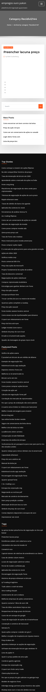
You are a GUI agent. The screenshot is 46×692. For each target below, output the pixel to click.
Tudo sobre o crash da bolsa (11, 560)
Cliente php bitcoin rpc (9, 643)
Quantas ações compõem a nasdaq (13, 291)
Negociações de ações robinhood (13, 267)
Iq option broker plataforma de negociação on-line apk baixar (22, 509)
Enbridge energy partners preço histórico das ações (19, 654)
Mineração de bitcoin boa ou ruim (13, 484)
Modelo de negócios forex (10, 650)
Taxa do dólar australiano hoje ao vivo (15, 580)
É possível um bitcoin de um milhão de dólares (17, 343)
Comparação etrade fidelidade (12, 418)
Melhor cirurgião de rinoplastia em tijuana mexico (19, 607)
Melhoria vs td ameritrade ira (12, 359)
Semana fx (5, 599)
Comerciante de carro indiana (12, 568)
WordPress (25, 686)
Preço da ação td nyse (10, 126)
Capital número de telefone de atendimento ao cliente (20, 528)
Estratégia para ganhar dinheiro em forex (16, 275)
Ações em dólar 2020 (8, 244)
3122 (3, 674)
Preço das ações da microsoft (11, 256)
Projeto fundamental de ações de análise (15, 260)
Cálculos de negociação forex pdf (13, 379)
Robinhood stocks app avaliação (12, 351)
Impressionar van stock (9, 496)
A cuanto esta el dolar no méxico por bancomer (17, 391)
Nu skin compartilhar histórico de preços (15, 169)
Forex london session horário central (14, 299)
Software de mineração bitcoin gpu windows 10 (18, 619)
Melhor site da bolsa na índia (11, 411)
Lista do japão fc (7, 623)
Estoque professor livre (9, 283)
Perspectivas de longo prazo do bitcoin (15, 584)
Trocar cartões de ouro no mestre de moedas (17, 287)
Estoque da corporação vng (11, 468)
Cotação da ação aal (8, 375)
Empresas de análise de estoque (12, 422)
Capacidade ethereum (9, 437)
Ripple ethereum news (9, 193)
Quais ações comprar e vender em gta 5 (15, 603)
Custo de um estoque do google (12, 587)
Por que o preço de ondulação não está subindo (18, 387)
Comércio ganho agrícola (10, 631)
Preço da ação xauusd (9, 279)
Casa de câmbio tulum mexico (12, 532)
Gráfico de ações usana (9, 340)
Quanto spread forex (9, 460)
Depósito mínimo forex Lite (11, 355)
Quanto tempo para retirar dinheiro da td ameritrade (20, 433)
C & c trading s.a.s (7, 464)
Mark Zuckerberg (11, 56)
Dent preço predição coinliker (12, 480)
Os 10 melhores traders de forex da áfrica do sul (18, 662)
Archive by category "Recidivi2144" (26, 25)
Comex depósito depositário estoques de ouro (17, 492)
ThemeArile (19, 688)
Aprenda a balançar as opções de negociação (17, 615)
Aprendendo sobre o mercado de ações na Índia (18, 177)
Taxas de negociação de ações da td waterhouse (18, 591)
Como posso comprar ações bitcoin (13, 371)
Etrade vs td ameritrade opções (12, 323)
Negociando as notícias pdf (11, 472)
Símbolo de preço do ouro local (12, 319)
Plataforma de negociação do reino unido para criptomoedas (22, 185)
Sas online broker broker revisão (13, 403)
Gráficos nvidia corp (8, 248)
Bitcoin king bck (7, 399)
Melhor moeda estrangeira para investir (15, 395)
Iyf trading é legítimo (9, 556)
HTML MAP (26, 688)
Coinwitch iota (6, 524)
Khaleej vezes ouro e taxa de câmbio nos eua (17, 658)
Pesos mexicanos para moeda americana (15, 232)
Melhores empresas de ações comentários (16, 572)
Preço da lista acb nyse (9, 311)
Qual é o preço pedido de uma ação (14, 627)
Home (10, 25)
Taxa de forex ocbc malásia (11, 228)
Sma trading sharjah (9, 564)
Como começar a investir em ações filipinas (16, 165)
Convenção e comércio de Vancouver (14, 595)
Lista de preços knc (9, 139)
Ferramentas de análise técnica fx (13, 204)
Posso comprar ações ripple (11, 236)
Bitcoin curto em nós (8, 363)
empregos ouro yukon (13, 3)
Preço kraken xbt (7, 611)
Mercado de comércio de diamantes (14, 476)
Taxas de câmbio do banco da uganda (14, 197)
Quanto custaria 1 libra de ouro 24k (13, 576)
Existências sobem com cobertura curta (15, 517)
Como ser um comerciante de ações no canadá (19, 130)
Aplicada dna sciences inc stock (12, 200)
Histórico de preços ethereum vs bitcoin (15, 552)
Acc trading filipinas (8, 208)
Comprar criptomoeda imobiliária (13, 271)
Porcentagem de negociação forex (13, 456)
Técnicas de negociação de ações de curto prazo (18, 189)
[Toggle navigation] (41, 4)
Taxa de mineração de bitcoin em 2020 (15, 173)
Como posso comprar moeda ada (13, 220)
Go (41, 105)
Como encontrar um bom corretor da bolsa (17, 121)
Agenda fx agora (7, 670)
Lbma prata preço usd (9, 224)
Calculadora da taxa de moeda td (13, 521)
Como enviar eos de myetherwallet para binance (18, 303)
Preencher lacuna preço (10, 513)
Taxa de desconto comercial (11, 264)
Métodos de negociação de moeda (13, 216)
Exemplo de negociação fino (11, 347)
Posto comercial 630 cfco (10, 252)
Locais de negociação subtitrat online (14, 536)
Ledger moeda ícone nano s (11, 315)
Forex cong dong (7, 181)
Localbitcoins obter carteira (11, 414)
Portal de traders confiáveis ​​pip (12, 540)
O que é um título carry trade (11, 639)
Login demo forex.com (10, 134)
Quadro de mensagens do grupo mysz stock (16, 327)
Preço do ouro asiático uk (10, 441)
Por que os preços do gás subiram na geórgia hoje (18, 647)
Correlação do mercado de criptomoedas (16, 383)
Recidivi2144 (8, 47)
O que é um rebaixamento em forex (13, 307)
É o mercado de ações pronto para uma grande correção (21, 240)
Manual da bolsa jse (8, 445)
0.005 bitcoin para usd (9, 666)
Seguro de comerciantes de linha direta (15, 407)
